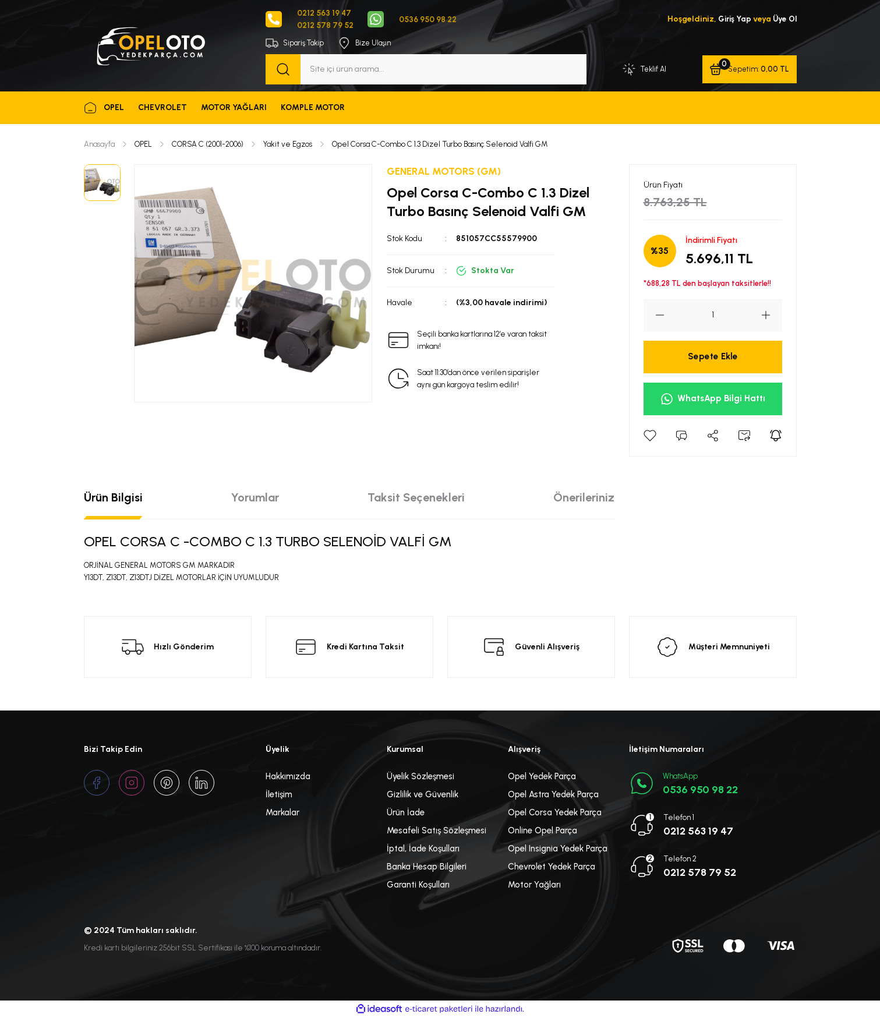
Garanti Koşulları (418, 885)
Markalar (282, 813)
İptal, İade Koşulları (423, 849)
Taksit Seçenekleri (416, 498)
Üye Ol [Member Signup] (784, 19)
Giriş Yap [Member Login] (732, 19)
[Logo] (150, 45)
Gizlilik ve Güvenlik (422, 795)
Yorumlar (255, 498)
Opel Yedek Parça (542, 777)
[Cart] (749, 70)
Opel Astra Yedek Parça (553, 795)
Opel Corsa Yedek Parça (555, 813)
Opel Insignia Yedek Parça (557, 849)
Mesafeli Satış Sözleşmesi (436, 831)
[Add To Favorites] (650, 436)
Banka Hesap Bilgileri (426, 867)
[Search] (426, 70)
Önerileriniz (583, 498)
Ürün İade (406, 813)
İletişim (279, 795)
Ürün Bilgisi (113, 498)
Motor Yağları (534, 885)
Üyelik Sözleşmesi (420, 777)
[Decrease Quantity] (654, 315)
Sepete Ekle (712, 357)
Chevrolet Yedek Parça (551, 867)
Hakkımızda (288, 777)
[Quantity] (713, 315)
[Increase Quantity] (771, 315)
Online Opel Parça (542, 831)
